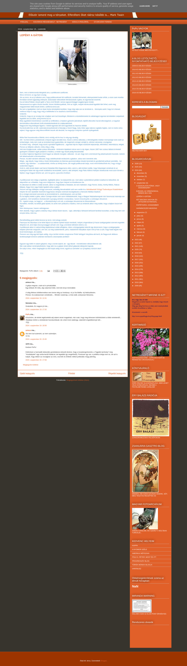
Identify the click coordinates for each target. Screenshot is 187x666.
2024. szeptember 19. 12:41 (36, 298)
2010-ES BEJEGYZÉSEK (141, 70)
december (141, 173)
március (140, 229)
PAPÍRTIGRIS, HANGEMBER (147, 205)
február (140, 232)
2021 (137, 246)
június (139, 219)
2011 (137, 279)
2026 (137, 164)
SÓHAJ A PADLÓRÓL (80, 22)
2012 (137, 276)
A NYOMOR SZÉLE (139, 549)
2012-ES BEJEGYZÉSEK (141, 77)
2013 (137, 273)
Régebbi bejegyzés (117, 373)
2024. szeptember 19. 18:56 (36, 326)
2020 (137, 249)
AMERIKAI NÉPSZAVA (140, 553)
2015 (137, 266)
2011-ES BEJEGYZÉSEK (141, 73)
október (140, 180)
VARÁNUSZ (136, 569)
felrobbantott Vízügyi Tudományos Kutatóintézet (105, 189)
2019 (137, 253)
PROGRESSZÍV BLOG (140, 561)
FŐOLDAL (24, 22)
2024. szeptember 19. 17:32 (36, 309)
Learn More (144, 6)
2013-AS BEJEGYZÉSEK (141, 81)
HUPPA (135, 546)
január (139, 236)
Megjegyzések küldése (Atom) (77, 380)
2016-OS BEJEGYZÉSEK (142, 93)
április (139, 226)
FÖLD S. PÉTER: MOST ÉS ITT (144, 557)
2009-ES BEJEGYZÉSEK (141, 66)
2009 (137, 286)
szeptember (141, 183)
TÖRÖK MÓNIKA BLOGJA (142, 565)
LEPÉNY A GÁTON (143, 196)
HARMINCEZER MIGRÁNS (146, 208)
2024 (137, 170)
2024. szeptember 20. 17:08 (36, 360)
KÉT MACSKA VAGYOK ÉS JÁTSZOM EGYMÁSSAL (146, 201)
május (139, 222)
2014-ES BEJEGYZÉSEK (141, 85)
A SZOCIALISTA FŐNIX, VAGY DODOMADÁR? (148, 187)
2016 (137, 263)
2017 (137, 259)
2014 (137, 269)
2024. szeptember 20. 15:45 (36, 339)
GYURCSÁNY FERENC (103, 22)
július (139, 216)
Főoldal (71, 373)
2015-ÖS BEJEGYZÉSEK (142, 89)
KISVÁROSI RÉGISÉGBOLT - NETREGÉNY (50, 22)
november (141, 176)
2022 (137, 243)
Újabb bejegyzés (27, 373)
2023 (137, 240)
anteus (28, 330)
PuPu (28, 314)
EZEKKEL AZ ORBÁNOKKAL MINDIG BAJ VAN (147, 192)
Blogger (104, 661)
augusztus (141, 212)
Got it (155, 6)
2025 (137, 167)
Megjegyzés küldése (30, 365)
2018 (137, 256)
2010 (137, 282)
